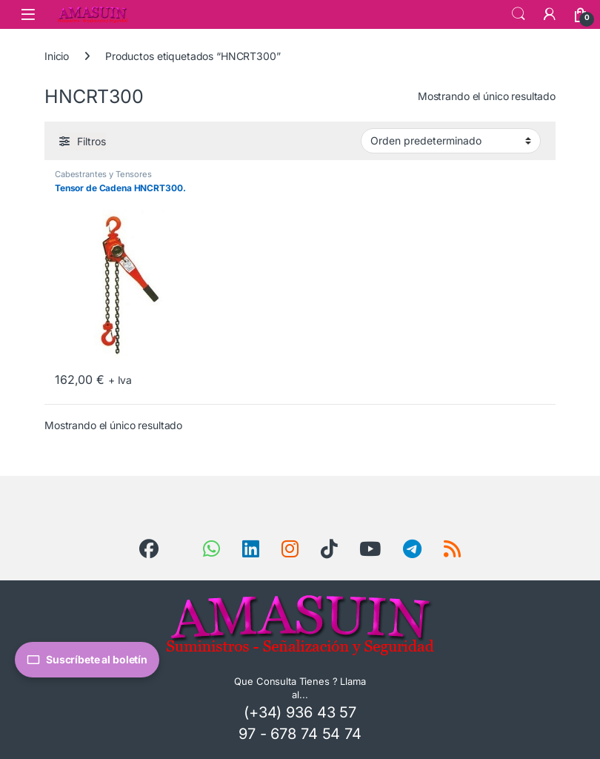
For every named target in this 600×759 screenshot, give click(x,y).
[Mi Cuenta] (549, 14)
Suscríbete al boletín (87, 659)
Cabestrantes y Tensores (103, 174)
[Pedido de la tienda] (451, 140)
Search (518, 14)
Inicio (56, 56)
